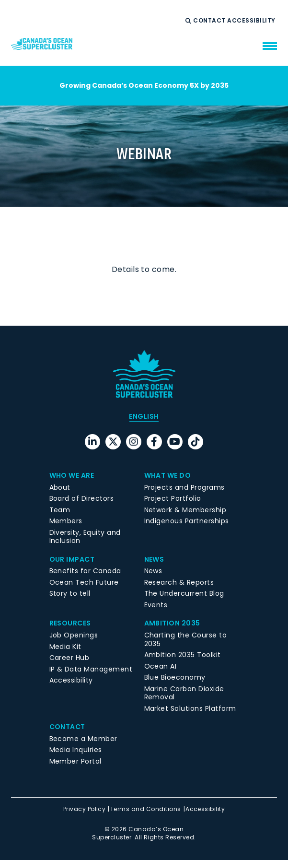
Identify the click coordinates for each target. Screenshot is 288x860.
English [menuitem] (144, 416)
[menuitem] (143, 416)
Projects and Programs (184, 487)
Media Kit (65, 646)
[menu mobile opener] (270, 46)
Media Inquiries (75, 749)
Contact (210, 20)
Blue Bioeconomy (175, 677)
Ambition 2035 (172, 623)
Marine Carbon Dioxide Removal (184, 693)
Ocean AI (160, 666)
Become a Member (83, 738)
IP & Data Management (91, 669)
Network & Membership (185, 510)
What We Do (167, 475)
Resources (70, 623)
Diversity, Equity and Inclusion (85, 537)
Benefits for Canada (85, 571)
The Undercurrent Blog (184, 593)
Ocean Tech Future (84, 582)
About (59, 487)
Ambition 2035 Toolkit (182, 655)
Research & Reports (179, 582)
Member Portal (75, 761)
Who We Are (71, 475)
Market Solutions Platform (190, 708)
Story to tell (70, 593)
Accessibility (252, 20)
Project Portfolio (172, 498)
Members (65, 521)
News (154, 559)
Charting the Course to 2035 (185, 639)
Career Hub (69, 657)
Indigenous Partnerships (186, 521)
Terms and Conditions (145, 809)
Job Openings (73, 635)
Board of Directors (81, 498)
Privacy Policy (84, 809)
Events (156, 605)
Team (59, 510)
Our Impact (72, 559)
